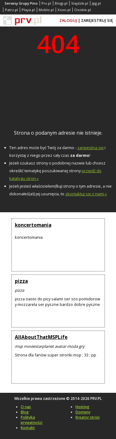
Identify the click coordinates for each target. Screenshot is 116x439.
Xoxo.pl (64, 9)
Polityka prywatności (31, 420)
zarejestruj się (90, 147)
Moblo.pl (46, 9)
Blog (25, 412)
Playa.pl (28, 9)
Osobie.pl (82, 9)
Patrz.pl (11, 9)
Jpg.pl (96, 3)
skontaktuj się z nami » (86, 194)
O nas (26, 406)
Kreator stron (87, 417)
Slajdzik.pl (79, 3)
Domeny (82, 412)
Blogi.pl (61, 3)
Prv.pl (46, 3)
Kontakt (28, 427)
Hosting (82, 406)
